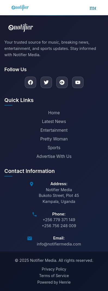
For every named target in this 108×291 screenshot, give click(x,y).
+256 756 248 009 (59, 225)
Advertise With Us (54, 156)
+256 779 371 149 (59, 219)
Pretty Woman (54, 139)
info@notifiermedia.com (59, 244)
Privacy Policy (54, 269)
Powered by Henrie (53, 282)
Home (54, 112)
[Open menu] (92, 7)
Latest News (54, 121)
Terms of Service (54, 276)
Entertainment (53, 130)
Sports (54, 147)
